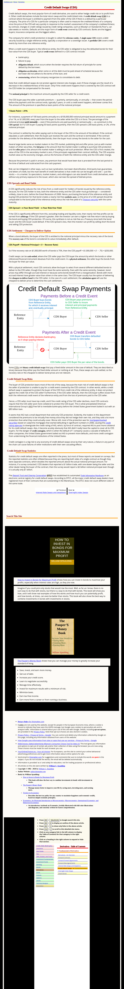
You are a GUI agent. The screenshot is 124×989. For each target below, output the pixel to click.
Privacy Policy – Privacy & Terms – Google (34, 724)
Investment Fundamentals (44, 848)
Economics (39, 875)
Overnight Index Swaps (78, 492)
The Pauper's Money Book (29, 650)
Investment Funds (42, 851)
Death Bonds (62, 863)
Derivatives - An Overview (66, 844)
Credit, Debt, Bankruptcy (44, 835)
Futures (38, 864)
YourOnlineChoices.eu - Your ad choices (34, 741)
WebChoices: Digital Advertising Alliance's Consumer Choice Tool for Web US (49, 733)
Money (15, 2)
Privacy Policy (39, 721)
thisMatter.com (8, 2)
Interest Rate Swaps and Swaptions (51, 492)
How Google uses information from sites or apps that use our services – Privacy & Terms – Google (57, 730)
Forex (38, 862)
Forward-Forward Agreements (68, 850)
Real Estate (39, 841)
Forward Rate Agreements (66, 852)
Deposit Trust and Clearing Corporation (29, 475)
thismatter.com (35, 746)
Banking (39, 854)
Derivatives (21, 2)
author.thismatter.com (38, 761)
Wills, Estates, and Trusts (44, 846)
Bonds (38, 856)
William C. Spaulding (57, 755)
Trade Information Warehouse (92, 476)
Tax (37, 843)
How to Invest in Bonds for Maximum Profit (37, 574)
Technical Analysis (42, 873)
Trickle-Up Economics (31, 782)
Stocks (38, 870)
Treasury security (90, 199)
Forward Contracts (64, 847)
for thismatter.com (31, 711)
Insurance (39, 838)
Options (39, 867)
